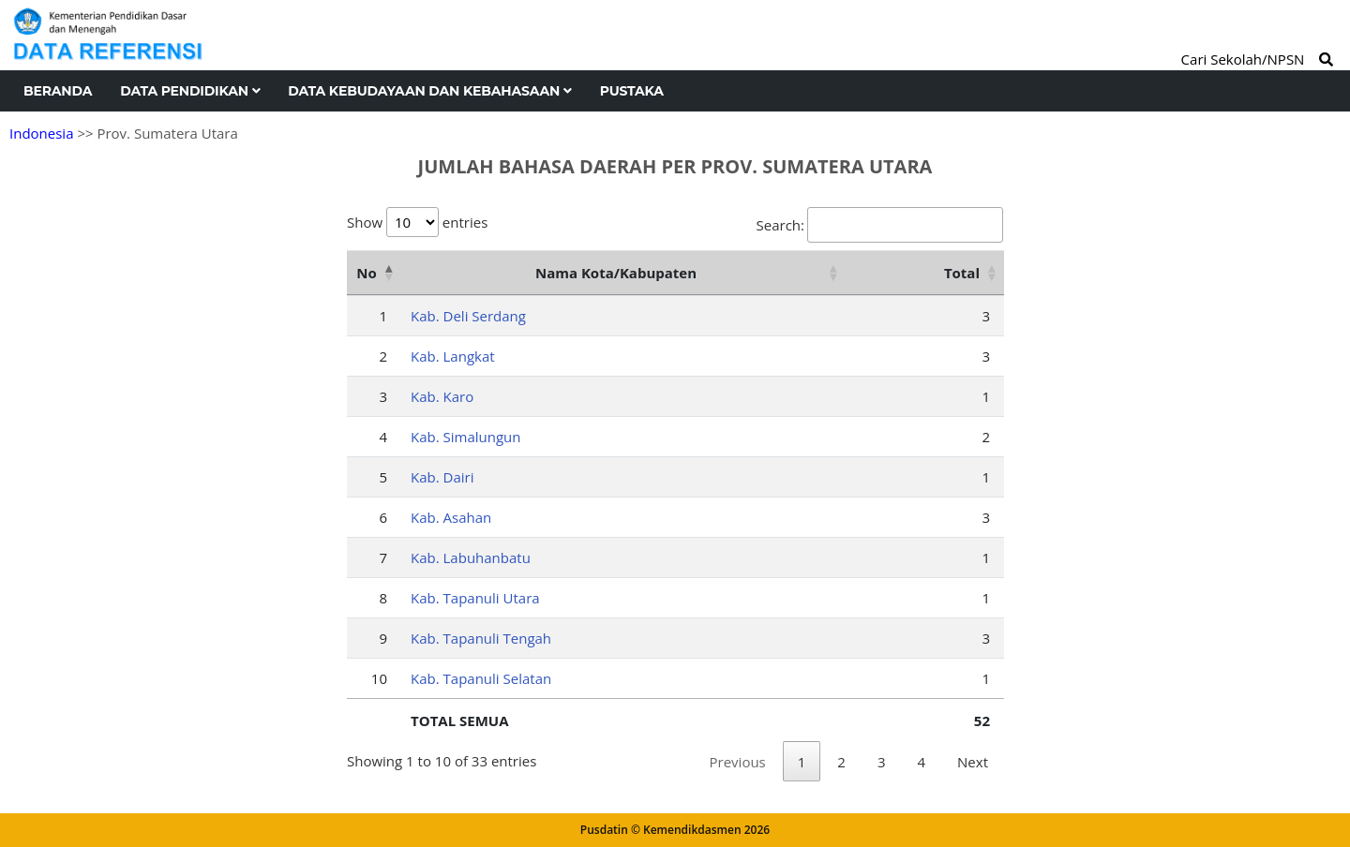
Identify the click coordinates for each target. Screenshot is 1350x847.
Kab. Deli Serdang (468, 315)
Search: (880, 225)
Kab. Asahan (451, 517)
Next (972, 761)
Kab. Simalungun (466, 436)
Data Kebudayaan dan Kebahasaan (429, 90)
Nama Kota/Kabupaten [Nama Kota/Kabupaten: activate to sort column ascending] (616, 272)
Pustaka (632, 90)
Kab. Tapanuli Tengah (481, 638)
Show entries (417, 222)
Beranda (57, 90)
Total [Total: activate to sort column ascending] (962, 272)
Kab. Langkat (453, 356)
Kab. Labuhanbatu (471, 557)
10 (379, 678)
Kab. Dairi (442, 477)
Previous (738, 761)
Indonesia (41, 133)
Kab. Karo (442, 396)
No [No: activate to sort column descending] (366, 272)
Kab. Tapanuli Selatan (481, 678)
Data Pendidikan (190, 90)
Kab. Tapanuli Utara (475, 597)
